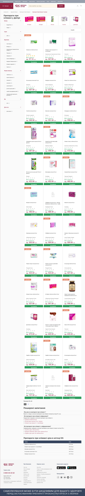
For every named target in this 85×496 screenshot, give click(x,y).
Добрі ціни (53, 1)
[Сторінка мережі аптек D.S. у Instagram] (61, 475)
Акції (48, 1)
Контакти (25, 474)
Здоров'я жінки (14, 12)
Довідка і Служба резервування (43, 471)
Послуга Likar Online (41, 478)
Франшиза (25, 1)
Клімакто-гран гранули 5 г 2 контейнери (34, 420)
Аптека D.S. (6, 12)
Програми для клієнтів (8, 1)
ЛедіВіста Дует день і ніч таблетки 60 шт (34, 430)
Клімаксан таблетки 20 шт (31, 416)
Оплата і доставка (41, 1)
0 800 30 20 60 (9, 470)
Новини (25, 467)
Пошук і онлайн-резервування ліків (44, 466)
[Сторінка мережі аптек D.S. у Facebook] (58, 475)
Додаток (38, 473)
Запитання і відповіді (41, 474)
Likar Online (60, 1)
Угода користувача (28, 479)
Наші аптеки (32, 1)
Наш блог (39, 464)
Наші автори (26, 473)
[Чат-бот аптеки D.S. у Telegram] (68, 475)
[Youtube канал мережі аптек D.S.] (64, 475)
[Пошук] (57, 6)
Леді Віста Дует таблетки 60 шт (32, 427)
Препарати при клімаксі (25, 12)
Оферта (25, 481)
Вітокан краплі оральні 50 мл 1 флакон (33, 418)
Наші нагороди (27, 466)
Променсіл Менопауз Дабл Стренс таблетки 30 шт (36, 428)
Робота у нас (18, 1)
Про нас (25, 464)
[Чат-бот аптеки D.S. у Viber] (71, 475)
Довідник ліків (40, 479)
